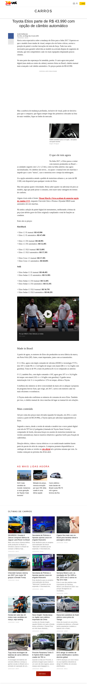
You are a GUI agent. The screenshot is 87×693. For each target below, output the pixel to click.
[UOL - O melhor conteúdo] (11, 3)
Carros (43, 11)
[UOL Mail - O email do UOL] (74, 3)
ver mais (43, 674)
